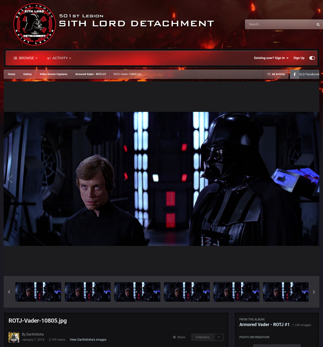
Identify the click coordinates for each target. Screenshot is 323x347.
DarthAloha (35, 334)
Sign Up (299, 58)
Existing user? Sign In (271, 58)
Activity (59, 58)
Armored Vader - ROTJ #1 (264, 324)
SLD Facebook (309, 74)
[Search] (267, 24)
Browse (25, 58)
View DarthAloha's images (88, 339)
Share (179, 337)
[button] (9, 292)
